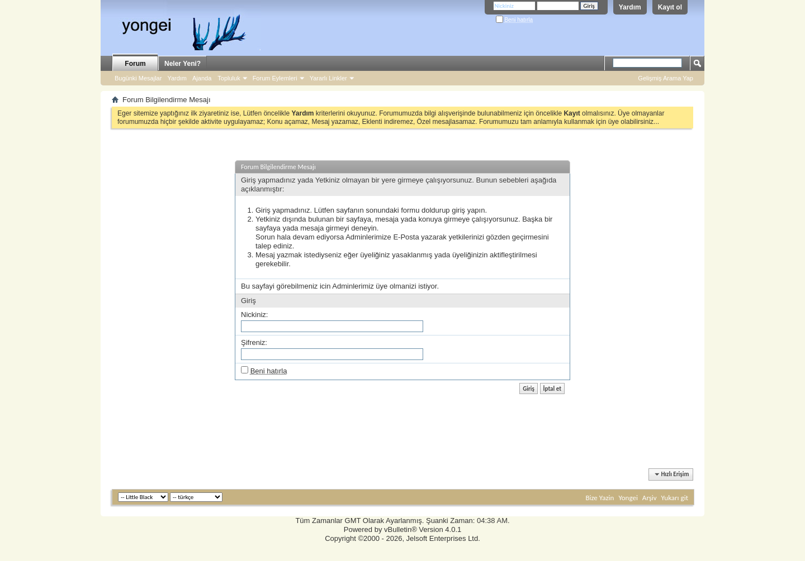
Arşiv (649, 497)
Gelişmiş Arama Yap (665, 78)
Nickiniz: (254, 314)
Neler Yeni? (182, 64)
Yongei (628, 497)
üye (381, 286)
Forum (135, 64)
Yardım (630, 7)
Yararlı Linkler (328, 78)
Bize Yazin (599, 497)
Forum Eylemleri (275, 78)
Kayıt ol (670, 7)
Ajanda (201, 78)
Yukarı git (674, 497)
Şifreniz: (254, 342)
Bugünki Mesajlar (138, 78)
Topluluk (228, 78)
